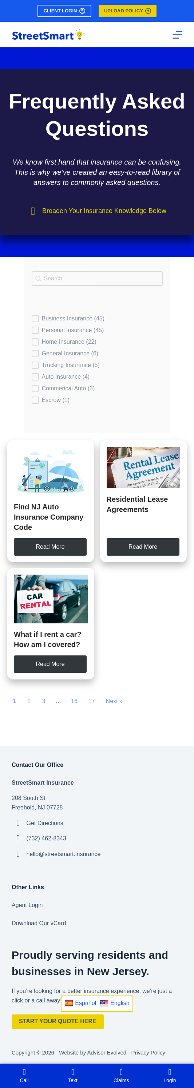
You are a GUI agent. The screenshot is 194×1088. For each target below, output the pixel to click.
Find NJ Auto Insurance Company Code (48, 517)
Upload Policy (127, 11)
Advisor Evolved (107, 1052)
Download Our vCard (39, 923)
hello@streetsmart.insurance (63, 854)
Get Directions (44, 823)
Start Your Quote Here (57, 1021)
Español (80, 1003)
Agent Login (27, 905)
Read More (50, 547)
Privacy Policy (148, 1052)
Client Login (64, 11)
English (114, 1003)
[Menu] (177, 35)
